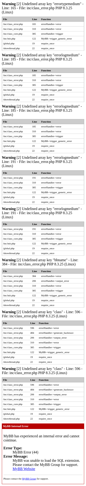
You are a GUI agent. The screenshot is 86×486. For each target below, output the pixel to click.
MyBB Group (29, 478)
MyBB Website (24, 469)
